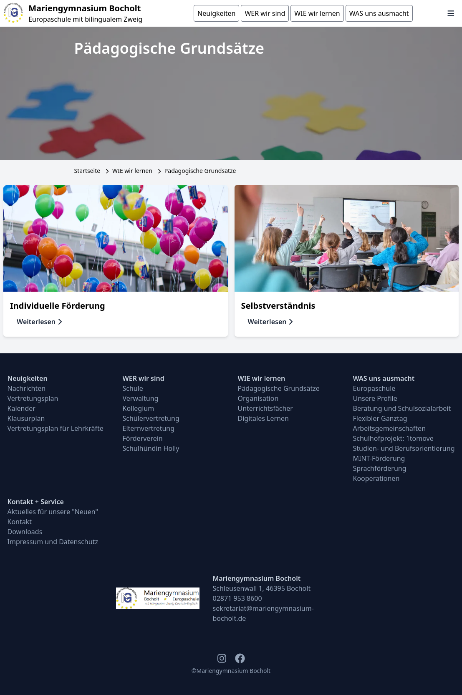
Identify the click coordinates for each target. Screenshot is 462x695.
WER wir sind (143, 378)
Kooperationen (376, 478)
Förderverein (143, 438)
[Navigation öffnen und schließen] (450, 13)
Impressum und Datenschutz (53, 541)
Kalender (21, 408)
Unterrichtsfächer (265, 408)
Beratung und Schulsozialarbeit (402, 408)
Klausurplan (26, 418)
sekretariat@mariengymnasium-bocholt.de (263, 613)
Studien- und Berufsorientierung (404, 448)
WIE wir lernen (132, 171)
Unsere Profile (375, 398)
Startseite (87, 171)
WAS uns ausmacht (384, 378)
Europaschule (374, 388)
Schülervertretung (151, 418)
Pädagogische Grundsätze (279, 388)
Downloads (25, 531)
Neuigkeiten (28, 378)
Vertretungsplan (33, 398)
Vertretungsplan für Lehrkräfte (56, 428)
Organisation (258, 398)
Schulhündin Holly (151, 448)
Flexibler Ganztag (380, 418)
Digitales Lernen (263, 418)
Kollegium (138, 408)
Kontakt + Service (36, 501)
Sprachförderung (379, 468)
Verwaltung (141, 398)
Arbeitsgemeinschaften (389, 428)
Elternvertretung (149, 428)
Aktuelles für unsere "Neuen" (53, 511)
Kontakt (20, 521)
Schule (133, 388)
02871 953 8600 (237, 598)
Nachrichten (27, 388)
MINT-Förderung (379, 458)
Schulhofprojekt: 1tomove (393, 438)
